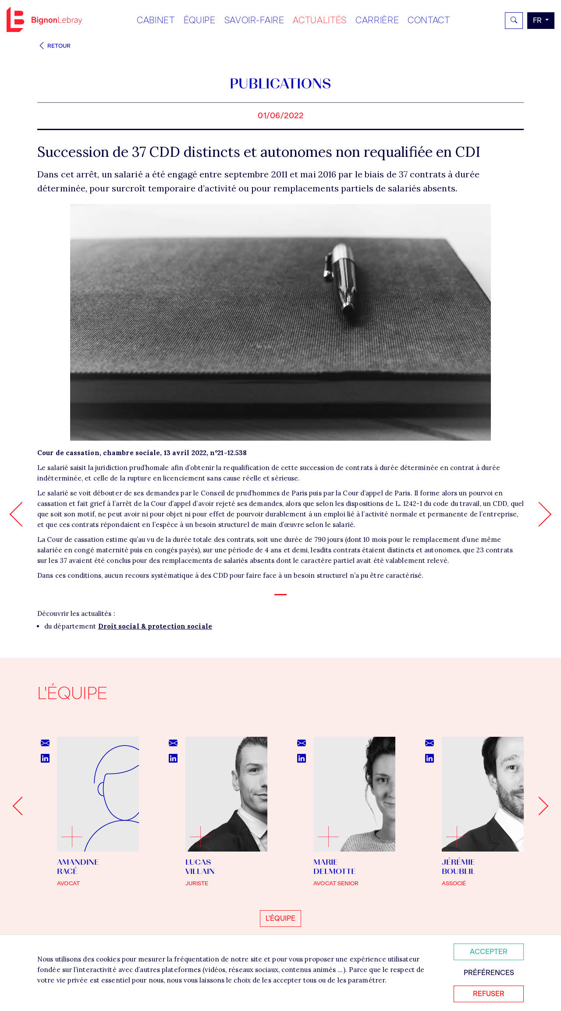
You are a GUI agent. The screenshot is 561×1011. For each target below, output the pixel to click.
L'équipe (280, 918)
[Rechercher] (514, 20)
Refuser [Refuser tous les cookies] (488, 994)
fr (538, 20)
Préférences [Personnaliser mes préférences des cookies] (489, 973)
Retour (54, 45)
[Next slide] (539, 806)
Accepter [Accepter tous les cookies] (489, 951)
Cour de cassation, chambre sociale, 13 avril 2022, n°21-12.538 (142, 453)
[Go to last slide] (22, 806)
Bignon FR (44, 19)
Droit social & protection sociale (155, 626)
